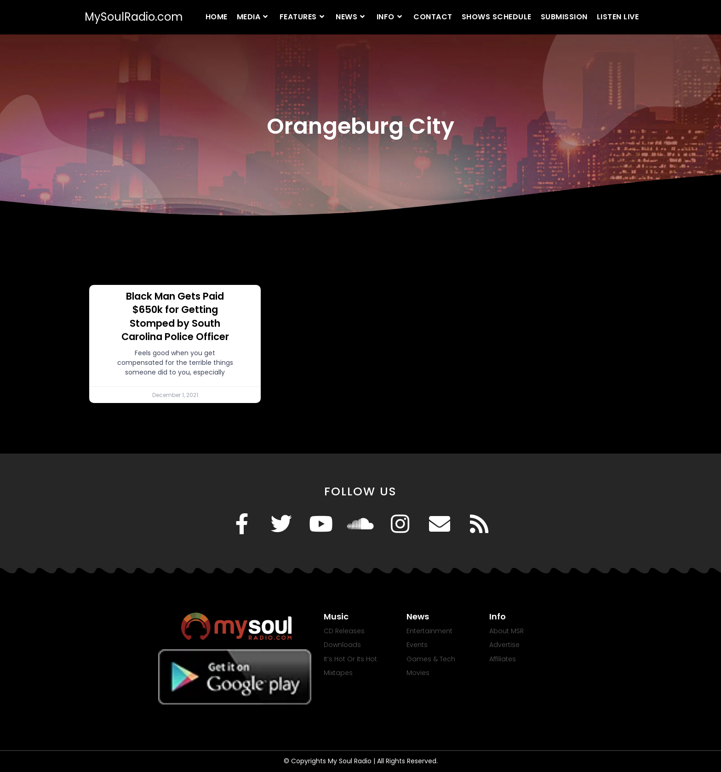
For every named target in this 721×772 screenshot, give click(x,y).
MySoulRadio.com (134, 16)
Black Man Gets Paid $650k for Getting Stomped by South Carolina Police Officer (175, 316)
